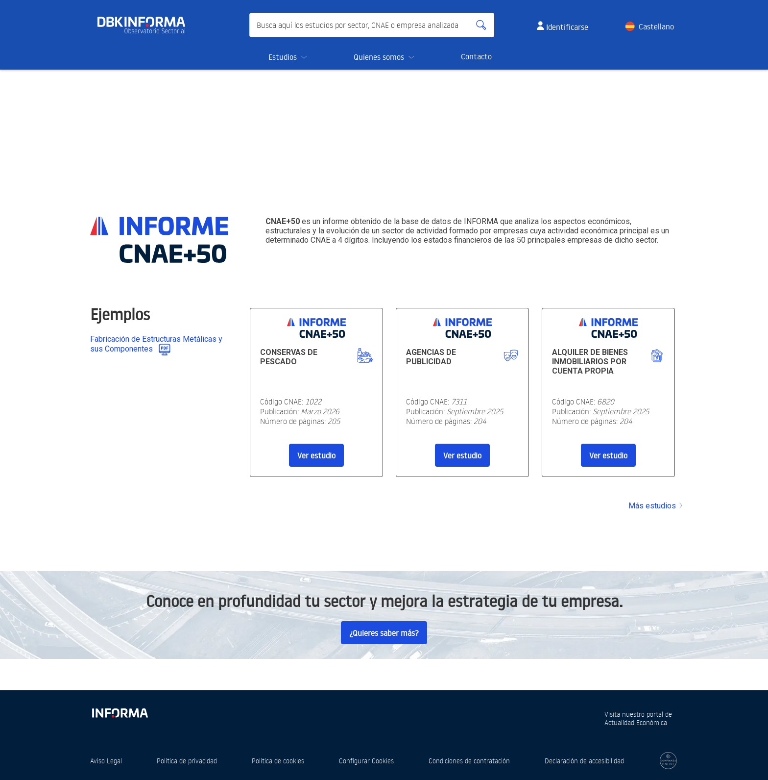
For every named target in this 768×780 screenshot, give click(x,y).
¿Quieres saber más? (384, 633)
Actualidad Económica (635, 722)
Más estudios (656, 505)
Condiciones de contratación (469, 760)
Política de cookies (278, 760)
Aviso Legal (106, 760)
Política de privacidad (187, 760)
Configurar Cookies (366, 760)
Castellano (656, 26)
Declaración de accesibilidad (584, 760)
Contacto (476, 56)
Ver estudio (316, 455)
